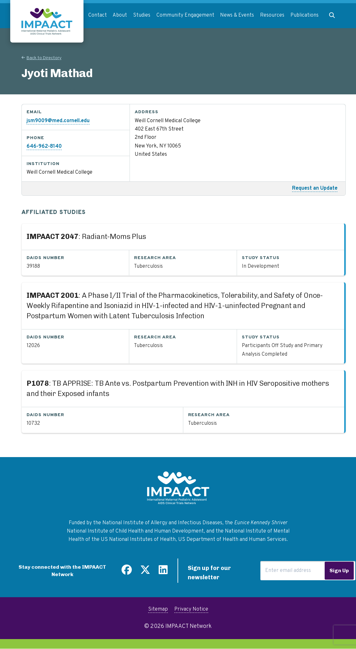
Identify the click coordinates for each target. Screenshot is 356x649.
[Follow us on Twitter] (145, 572)
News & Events (237, 15)
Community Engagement (185, 15)
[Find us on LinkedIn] (163, 572)
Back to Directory (44, 58)
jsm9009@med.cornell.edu (58, 121)
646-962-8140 (44, 146)
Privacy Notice (191, 609)
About (120, 15)
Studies (141, 15)
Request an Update (314, 188)
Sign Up (339, 570)
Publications (304, 15)
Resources (272, 15)
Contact (97, 15)
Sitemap (158, 609)
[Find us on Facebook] (127, 572)
